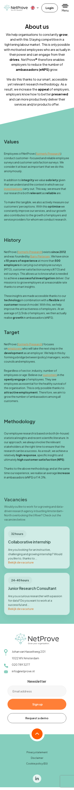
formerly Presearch (48, 157)
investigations (13, 192)
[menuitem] (35, 8)
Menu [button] (65, 10)
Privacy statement (37, 754)
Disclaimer (37, 760)
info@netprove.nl (23, 673)
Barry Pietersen (40, 259)
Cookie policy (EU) (37, 765)
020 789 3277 (21, 667)
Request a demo (36, 720)
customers (50, 377)
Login (50, 8)
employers (15, 351)
